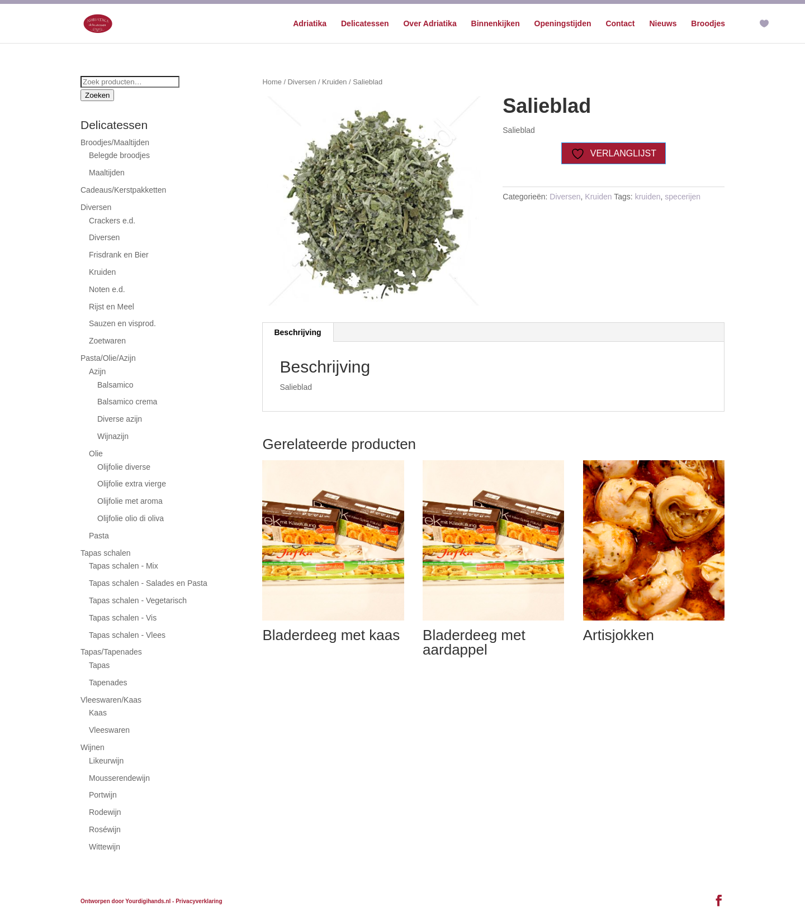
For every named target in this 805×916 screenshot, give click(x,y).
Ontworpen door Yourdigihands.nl (125, 901)
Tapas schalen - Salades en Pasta (148, 583)
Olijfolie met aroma (130, 501)
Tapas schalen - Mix (123, 565)
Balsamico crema (127, 401)
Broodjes (708, 24)
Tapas (99, 665)
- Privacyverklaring (197, 901)
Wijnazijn (113, 436)
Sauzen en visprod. (122, 323)
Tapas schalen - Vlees (127, 635)
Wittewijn (104, 846)
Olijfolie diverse (123, 466)
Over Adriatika (429, 24)
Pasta (99, 535)
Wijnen (92, 747)
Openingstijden (562, 24)
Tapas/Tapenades (111, 651)
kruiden (648, 196)
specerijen (682, 196)
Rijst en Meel (111, 306)
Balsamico (115, 384)
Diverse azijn (119, 418)
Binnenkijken (495, 24)
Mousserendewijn (119, 778)
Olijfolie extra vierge (131, 483)
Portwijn (103, 794)
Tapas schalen (105, 552)
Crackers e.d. (112, 220)
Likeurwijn (106, 760)
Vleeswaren (109, 730)
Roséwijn (105, 829)
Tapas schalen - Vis (123, 617)
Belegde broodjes (119, 155)
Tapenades (108, 682)
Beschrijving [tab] (297, 332)
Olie (96, 453)
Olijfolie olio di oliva (130, 518)
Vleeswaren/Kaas (110, 699)
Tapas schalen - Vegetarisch (138, 600)
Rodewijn (105, 812)
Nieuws (662, 24)
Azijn (97, 371)
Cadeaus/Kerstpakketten (123, 189)
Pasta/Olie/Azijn (108, 358)
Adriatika (309, 24)
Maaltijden (107, 172)
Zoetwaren (107, 340)
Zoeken (97, 95)
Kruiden (334, 82)
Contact (619, 24)
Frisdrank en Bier (119, 254)
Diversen (302, 82)
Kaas (98, 712)
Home (271, 82)
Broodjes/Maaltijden (114, 142)
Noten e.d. (107, 289)
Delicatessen (365, 24)
